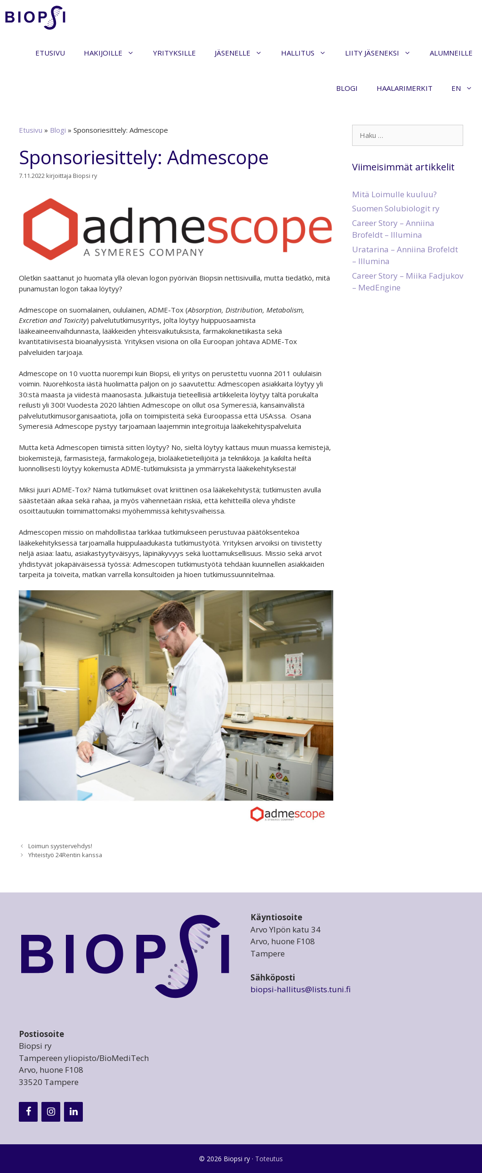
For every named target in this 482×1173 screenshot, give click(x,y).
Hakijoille (114, 53)
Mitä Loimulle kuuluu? (394, 194)
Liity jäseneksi (382, 53)
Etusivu (50, 52)
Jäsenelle (243, 53)
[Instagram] (50, 1112)
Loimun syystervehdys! (60, 846)
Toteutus (269, 1158)
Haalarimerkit (405, 88)
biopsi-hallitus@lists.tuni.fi (300, 989)
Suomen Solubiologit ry (396, 208)
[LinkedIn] (73, 1112)
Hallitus (308, 53)
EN (466, 88)
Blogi (347, 88)
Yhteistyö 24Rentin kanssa (65, 855)
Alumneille (451, 52)
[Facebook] (28, 1112)
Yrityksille (174, 52)
